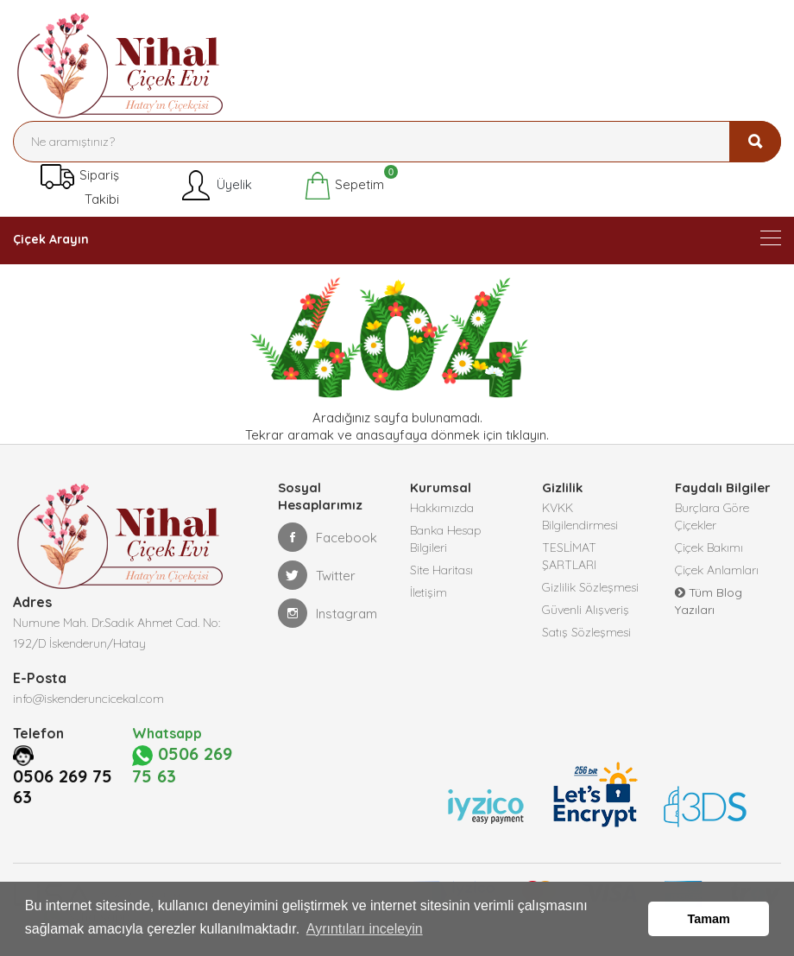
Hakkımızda (442, 508)
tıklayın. (527, 435)
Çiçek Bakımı (709, 547)
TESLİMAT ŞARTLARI (569, 556)
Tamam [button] (709, 919)
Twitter (317, 575)
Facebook (327, 537)
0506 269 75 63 (62, 826)
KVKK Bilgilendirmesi (580, 516)
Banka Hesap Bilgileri (446, 538)
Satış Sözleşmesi (586, 632)
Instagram (327, 613)
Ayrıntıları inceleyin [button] (364, 928)
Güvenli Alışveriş (585, 609)
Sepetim (344, 185)
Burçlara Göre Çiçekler (712, 516)
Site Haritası (441, 570)
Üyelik (215, 185)
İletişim (428, 592)
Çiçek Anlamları (717, 570)
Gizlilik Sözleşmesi (590, 587)
